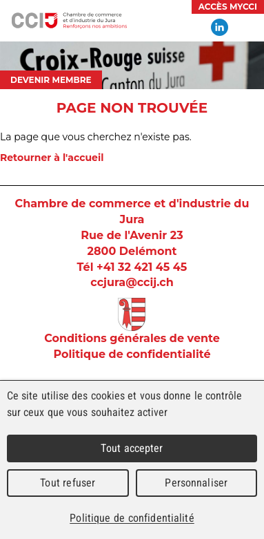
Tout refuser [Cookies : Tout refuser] (67, 482)
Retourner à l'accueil (51, 157)
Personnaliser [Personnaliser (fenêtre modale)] (196, 482)
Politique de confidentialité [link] (132, 517)
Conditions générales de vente (132, 338)
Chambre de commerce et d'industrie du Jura (69, 20)
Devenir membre (51, 80)
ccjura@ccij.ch (131, 282)
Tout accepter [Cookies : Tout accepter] (132, 448)
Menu (247, 27)
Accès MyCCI (228, 6)
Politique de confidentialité (131, 354)
